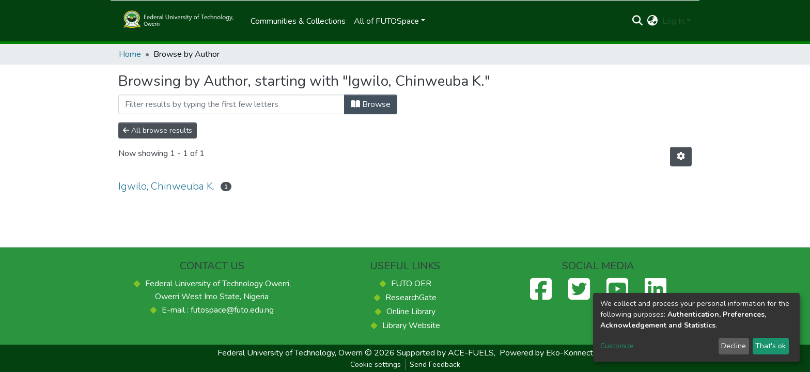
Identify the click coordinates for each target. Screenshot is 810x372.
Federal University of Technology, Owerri (290, 353)
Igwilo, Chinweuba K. (166, 186)
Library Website (411, 325)
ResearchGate (411, 297)
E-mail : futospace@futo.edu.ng (218, 310)
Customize (617, 346)
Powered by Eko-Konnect (546, 353)
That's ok (770, 346)
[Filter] (231, 104)
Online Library (410, 311)
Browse (371, 104)
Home (130, 54)
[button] (652, 21)
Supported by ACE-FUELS (445, 353)
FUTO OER (411, 283)
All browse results (157, 130)
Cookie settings (375, 364)
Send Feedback (435, 364)
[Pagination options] (681, 156)
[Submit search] (637, 21)
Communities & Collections (298, 21)
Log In (673, 21)
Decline (733, 346)
